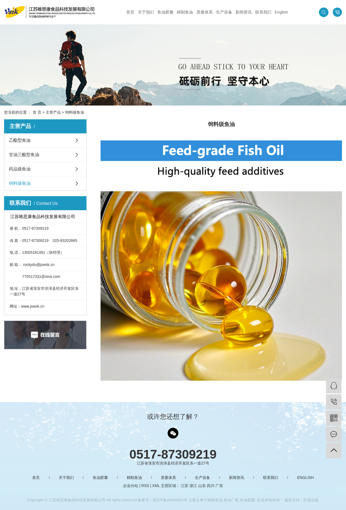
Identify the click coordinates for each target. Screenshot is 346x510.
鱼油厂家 (231, 500)
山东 (202, 485)
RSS (145, 485)
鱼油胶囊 (165, 12)
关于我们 (146, 12)
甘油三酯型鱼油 (24, 154)
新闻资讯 (243, 12)
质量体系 (205, 12)
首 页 (37, 112)
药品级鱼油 (20, 169)
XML (156, 485)
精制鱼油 (185, 12)
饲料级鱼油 (20, 183)
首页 (130, 12)
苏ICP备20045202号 (170, 500)
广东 (219, 485)
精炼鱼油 (214, 500)
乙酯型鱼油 (20, 140)
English (281, 12)
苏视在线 (310, 500)
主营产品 (53, 112)
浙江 (193, 485)
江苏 (184, 485)
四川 (210, 485)
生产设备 (224, 12)
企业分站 (130, 485)
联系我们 (263, 12)
